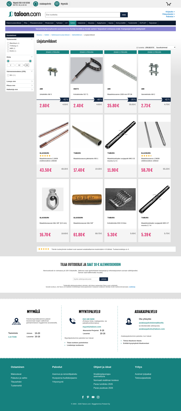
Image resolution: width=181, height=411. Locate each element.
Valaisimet (81, 23)
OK (27, 65)
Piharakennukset (36, 23)
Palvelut (57, 367)
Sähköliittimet (77, 35)
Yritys (138, 367)
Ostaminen (17, 367)
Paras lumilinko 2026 (103, 384)
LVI (66, 23)
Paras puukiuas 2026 (103, 388)
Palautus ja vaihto (19, 378)
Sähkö (72, 23)
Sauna (111, 23)
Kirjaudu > (170, 12)
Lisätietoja (132, 287)
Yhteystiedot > (168, 14)
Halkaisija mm (20, 89)
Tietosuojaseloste (143, 378)
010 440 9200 (88, 319)
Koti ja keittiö (121, 23)
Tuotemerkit (132, 23)
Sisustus (91, 23)
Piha (25, 23)
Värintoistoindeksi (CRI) (20, 71)
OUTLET (143, 23)
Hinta (20, 57)
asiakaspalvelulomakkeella (151, 323)
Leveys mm (20, 81)
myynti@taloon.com (92, 327)
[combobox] (82, 14)
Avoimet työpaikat (143, 374)
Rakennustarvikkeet (14, 23)
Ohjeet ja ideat (102, 367)
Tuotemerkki (20, 39)
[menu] (90, 23)
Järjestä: (149, 48)
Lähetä (103, 279)
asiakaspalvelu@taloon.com (152, 329)
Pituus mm (20, 85)
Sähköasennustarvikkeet (60, 35)
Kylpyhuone (101, 23)
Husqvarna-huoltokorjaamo (64, 378)
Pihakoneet (49, 23)
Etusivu (39, 35)
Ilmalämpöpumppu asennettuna (102, 375)
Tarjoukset (153, 23)
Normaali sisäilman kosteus (106, 380)
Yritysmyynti (57, 382)
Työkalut (59, 23)
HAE (124, 15)
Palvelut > (170, 17)
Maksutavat (16, 374)
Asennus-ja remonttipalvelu (64, 374)
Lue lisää (12, 337)
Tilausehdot (16, 382)
